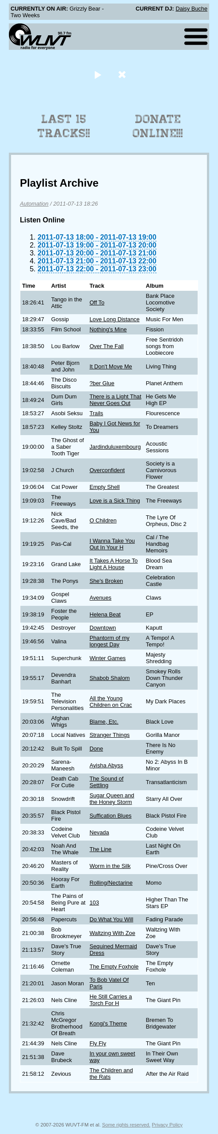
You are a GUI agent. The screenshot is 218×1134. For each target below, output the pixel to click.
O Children (102, 520)
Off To (96, 302)
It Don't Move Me (110, 366)
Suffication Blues (110, 815)
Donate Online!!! (158, 126)
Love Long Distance (114, 319)
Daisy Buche (191, 8)
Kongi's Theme (108, 1023)
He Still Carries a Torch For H (110, 999)
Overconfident (107, 470)
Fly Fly (97, 1043)
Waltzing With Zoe (112, 933)
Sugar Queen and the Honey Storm (111, 798)
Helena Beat (104, 614)
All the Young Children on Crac (110, 701)
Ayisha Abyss (106, 765)
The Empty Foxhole (113, 966)
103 (94, 902)
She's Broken (106, 581)
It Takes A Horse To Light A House (113, 564)
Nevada (99, 832)
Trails (96, 413)
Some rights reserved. (126, 1124)
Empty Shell (104, 487)
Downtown (102, 627)
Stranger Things (109, 735)
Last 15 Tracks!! (64, 126)
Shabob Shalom (109, 678)
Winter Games (107, 658)
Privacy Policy (167, 1124)
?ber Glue (101, 383)
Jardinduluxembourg (115, 446)
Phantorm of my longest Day (109, 641)
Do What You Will (111, 919)
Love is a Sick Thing (114, 500)
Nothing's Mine (107, 329)
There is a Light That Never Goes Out (115, 399)
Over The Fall (106, 346)
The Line (100, 849)
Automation (34, 203)
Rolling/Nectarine (110, 882)
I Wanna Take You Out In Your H (111, 544)
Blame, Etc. (103, 721)
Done (96, 748)
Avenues (100, 597)
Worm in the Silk (109, 866)
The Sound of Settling (106, 782)
